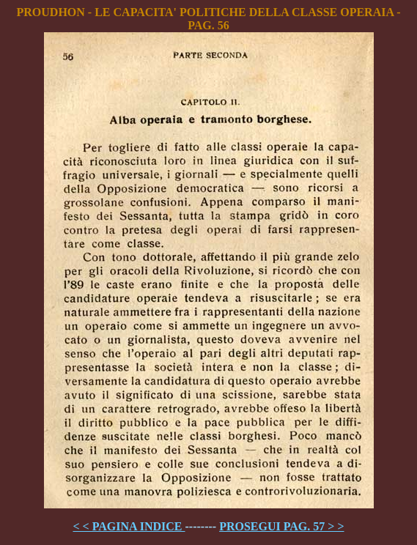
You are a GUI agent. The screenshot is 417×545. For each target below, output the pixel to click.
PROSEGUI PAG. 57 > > (281, 526)
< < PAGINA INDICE (129, 526)
